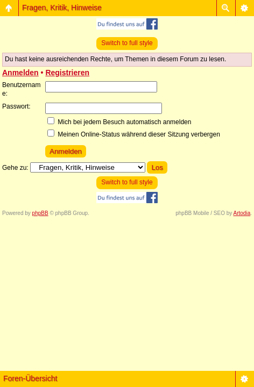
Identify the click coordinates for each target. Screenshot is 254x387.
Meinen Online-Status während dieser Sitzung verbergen (133, 134)
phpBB (40, 213)
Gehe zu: (15, 167)
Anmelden (20, 72)
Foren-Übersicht (30, 378)
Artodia (242, 213)
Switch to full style (126, 43)
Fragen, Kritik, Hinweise (62, 7)
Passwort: (16, 106)
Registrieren (67, 72)
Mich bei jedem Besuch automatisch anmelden (119, 122)
